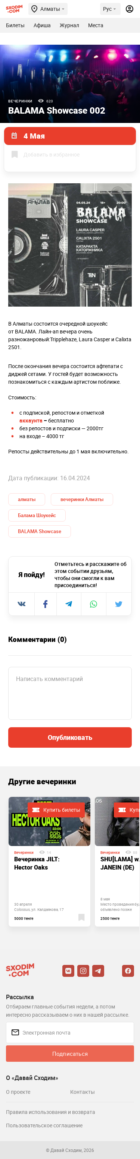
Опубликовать (70, 737)
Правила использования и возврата (50, 1111)
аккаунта (31, 420)
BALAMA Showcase (39, 531)
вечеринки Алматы (81, 499)
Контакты (82, 1091)
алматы (26, 499)
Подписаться (70, 1053)
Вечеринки (20, 101)
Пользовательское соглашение (44, 1125)
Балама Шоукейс (37, 515)
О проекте (18, 1091)
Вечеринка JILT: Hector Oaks (37, 863)
